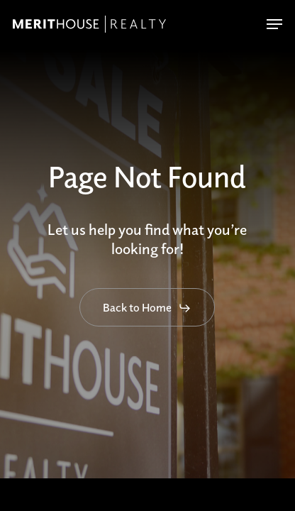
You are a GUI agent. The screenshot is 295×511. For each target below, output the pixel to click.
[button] (274, 24)
